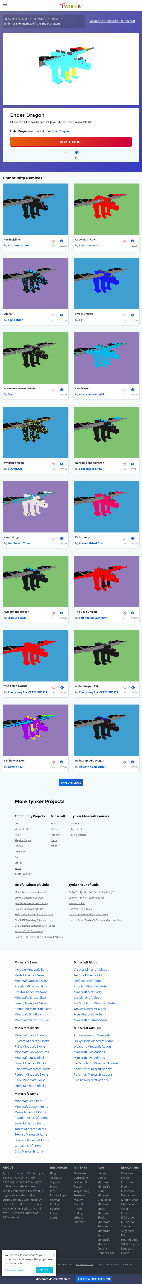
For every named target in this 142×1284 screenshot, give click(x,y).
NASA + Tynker (77, 903)
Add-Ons (55, 834)
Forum (54, 1213)
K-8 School (128, 1222)
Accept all (44, 1270)
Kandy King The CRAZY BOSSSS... (28, 692)
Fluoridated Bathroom (93, 617)
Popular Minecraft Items (31, 1118)
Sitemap (55, 1200)
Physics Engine (23, 840)
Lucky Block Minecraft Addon (94, 1041)
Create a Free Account (94, 1279)
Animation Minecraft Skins (33, 1009)
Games (18, 857)
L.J (80, 320)
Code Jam (103, 1248)
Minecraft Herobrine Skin (32, 1020)
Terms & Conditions (62, 1264)
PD (123, 1235)
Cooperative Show (90, 468)
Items (54, 840)
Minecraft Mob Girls (87, 992)
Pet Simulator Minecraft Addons (96, 1063)
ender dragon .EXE (87, 686)
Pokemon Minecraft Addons (93, 1074)
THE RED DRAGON (15, 686)
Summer (79, 1222)
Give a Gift (80, 1182)
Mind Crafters (78, 834)
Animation (20, 851)
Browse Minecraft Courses (29, 897)
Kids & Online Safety (108, 1264)
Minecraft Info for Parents (29, 931)
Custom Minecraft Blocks (32, 1041)
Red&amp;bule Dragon (89, 760)
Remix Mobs (71, 142)
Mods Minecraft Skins (29, 975)
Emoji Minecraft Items (30, 1123)
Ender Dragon (60, 131)
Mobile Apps (58, 1195)
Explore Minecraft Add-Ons (29, 909)
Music (18, 868)
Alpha (8, 314)
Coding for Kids (18, 18)
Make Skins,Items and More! (30, 892)
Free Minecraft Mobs (88, 1014)
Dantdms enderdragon (89, 463)
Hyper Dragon (84, 314)
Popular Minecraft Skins (31, 986)
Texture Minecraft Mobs (90, 975)
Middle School (130, 1200)
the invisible (12, 239)
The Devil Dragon (86, 611)
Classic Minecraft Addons (91, 1080)
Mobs (55, 18)
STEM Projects (130, 1244)
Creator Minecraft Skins (31, 992)
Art (16, 823)
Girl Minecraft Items (28, 1146)
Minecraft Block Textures (32, 1052)
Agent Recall (77, 823)
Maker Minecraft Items (30, 1112)
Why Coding (81, 1191)
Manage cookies (15, 1270)
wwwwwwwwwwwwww (19, 388)
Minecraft (39, 18)
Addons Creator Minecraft (92, 1035)
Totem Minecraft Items (30, 1129)
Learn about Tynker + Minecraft (112, 21)
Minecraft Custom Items (31, 1107)
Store (53, 1217)
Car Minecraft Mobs (87, 998)
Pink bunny (82, 537)
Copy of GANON (85, 239)
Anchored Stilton (19, 245)
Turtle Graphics (23, 873)
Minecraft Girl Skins (28, 1014)
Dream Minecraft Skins (30, 1003)
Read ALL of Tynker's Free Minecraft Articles (39, 937)
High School (128, 1204)
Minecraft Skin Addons (89, 1052)
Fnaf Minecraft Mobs (88, 981)
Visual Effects (22, 829)
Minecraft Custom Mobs (90, 1020)
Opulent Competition (92, 766)
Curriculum (81, 1177)
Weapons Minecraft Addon (92, 1046)
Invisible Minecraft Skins (31, 970)
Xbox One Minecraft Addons (93, 1069)
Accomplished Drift (91, 543)
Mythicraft (77, 829)
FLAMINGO (15, 468)
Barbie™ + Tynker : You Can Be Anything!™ (91, 892)
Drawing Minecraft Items (32, 1140)
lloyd (11, 394)
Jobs (52, 1191)
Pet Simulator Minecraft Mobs (94, 1003)
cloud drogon (12, 537)
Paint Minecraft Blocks (30, 1046)
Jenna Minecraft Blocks (30, 1086)
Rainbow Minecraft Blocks (32, 1069)
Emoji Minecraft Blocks (30, 1063)
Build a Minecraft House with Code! (34, 914)
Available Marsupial (91, 394)
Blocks (54, 829)
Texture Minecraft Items (31, 1134)
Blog (53, 1173)
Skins (54, 823)
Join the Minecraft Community (31, 903)
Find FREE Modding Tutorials (30, 920)
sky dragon (82, 388)
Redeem (79, 1186)
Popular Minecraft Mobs (90, 986)
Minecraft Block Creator (31, 1035)
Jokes (18, 834)
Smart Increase (88, 245)
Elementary (128, 1195)
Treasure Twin (17, 617)
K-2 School (128, 1217)
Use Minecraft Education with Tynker (35, 925)
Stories (18, 862)
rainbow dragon (14, 760)
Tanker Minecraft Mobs (90, 1009)
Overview (80, 1173)
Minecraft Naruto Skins (31, 998)
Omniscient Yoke (19, 543)
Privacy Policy (84, 1264)
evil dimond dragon (16, 611)
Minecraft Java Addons (89, 1058)
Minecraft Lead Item (28, 1101)
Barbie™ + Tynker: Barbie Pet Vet (86, 897)
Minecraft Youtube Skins (31, 981)
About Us (56, 1177)
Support (55, 1182)
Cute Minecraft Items (29, 1151)
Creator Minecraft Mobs (90, 970)
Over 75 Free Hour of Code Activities (88, 914)
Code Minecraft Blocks (30, 1080)
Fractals (19, 845)
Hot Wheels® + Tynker (81, 909)
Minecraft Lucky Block (30, 1058)
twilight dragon (14, 463)
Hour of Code (105, 1253)
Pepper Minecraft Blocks (31, 1074)
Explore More (71, 782)
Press (53, 1186)
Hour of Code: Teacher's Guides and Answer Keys (95, 920)
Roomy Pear (15, 766)
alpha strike (15, 320)
